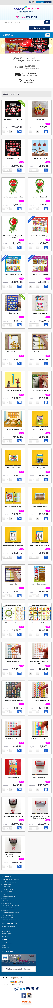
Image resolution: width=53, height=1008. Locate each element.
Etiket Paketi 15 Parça (40, 313)
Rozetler (5, 910)
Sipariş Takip (5, 936)
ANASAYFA (8, 35)
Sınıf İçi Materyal (7, 915)
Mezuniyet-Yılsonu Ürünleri (10, 906)
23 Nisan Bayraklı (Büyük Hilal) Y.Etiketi (13, 237)
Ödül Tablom (13, 313)
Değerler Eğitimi (7, 884)
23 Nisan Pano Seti (13, 158)
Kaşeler (4, 894)
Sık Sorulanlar (6, 931)
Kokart (4, 898)
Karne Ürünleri (7, 891)
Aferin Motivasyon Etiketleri (39, 700)
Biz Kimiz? (4, 929)
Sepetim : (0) (39, 28)
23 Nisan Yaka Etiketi (40, 197)
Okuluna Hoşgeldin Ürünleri (10, 920)
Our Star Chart (13, 584)
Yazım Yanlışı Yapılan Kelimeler (39, 545)
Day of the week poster (40, 584)
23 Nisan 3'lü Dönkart (40, 158)
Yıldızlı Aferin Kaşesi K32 (40, 777)
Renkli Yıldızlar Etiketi (13, 739)
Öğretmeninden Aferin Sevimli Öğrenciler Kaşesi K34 (39, 817)
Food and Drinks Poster (40, 623)
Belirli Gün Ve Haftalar (9, 882)
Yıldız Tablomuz (39, 352)
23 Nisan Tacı (39, 120)
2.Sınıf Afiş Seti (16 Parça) (13, 274)
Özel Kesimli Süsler (8, 908)
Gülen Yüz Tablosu (13, 352)
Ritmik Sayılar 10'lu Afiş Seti (13, 429)
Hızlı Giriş (47, 2)
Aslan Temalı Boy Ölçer (13, 390)
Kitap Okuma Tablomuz (40, 390)
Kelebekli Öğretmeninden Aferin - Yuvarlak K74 (13, 856)
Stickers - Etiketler (7, 917)
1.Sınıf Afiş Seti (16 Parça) (39, 236)
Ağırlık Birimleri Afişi (39, 429)
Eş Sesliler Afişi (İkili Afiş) (13, 507)
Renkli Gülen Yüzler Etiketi (40, 739)
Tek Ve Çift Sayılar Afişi (13, 468)
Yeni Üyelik (40, 2)
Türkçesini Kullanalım (40, 507)
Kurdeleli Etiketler (13, 661)
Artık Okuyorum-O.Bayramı (10, 879)
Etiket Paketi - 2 (13, 777)
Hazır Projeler (6, 887)
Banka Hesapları (7, 943)
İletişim (4, 945)
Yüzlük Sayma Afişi (40, 468)
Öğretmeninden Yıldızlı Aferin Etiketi (40, 662)
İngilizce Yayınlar (7, 889)
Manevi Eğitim (6, 903)
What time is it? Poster (13, 623)
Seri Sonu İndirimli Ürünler (10, 913)
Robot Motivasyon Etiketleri (13, 700)
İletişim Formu (6, 948)
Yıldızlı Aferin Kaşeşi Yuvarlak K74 (13, 817)
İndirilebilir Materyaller (8, 927)
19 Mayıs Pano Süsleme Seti (13, 120)
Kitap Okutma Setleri (8, 896)
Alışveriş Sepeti (6, 934)
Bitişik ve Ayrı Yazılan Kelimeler (13, 545)
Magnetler (5, 901)
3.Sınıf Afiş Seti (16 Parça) (39, 274)
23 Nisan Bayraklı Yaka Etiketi (13, 197)
